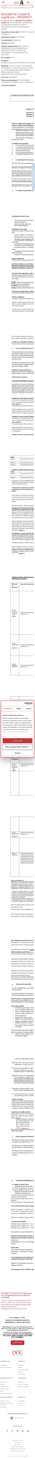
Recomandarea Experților (18, 1413)
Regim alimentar (4, 1386)
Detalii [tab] (19, 708)
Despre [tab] (28, 708)
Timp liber (20, 1403)
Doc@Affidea (3, 1365)
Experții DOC (5, 1361)
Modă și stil (21, 1382)
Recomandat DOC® (17, 1446)
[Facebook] (7, 1431)
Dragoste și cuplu (4, 1401)
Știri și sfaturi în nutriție (6, 1393)
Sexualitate (3, 1407)
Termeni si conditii (17, 1440)
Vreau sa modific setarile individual (17, 747)
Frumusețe (22, 1378)
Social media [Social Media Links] (17, 1426)
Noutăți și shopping (23, 1384)
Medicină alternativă (23, 1369)
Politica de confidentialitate (17, 1448)
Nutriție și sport (6, 1378)
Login (31, 2)
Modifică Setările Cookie (17, 1451)
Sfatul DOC (21, 1372)
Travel (19, 1405)
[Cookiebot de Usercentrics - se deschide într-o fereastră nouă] (25, 703)
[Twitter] (17, 1431)
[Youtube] (28, 1431)
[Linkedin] (23, 1431)
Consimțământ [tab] (7, 708)
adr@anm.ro (25, 1128)
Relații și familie (6, 1397)
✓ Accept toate (17, 740)
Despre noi (17, 1444)
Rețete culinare (4, 1388)
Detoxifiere (3, 1382)
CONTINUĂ (17, 1343)
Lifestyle (21, 1397)
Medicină (20, 1367)
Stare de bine (21, 1401)
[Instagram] (12, 1431)
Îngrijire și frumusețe (23, 1386)
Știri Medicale (21, 1374)
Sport (1, 1391)
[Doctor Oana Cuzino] (20, 3)
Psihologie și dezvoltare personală (6, 1404)
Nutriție (2, 1384)
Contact (17, 1442)
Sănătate (21, 1361)
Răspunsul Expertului (5, 1367)
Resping (17, 753)
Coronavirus (21, 1365)
